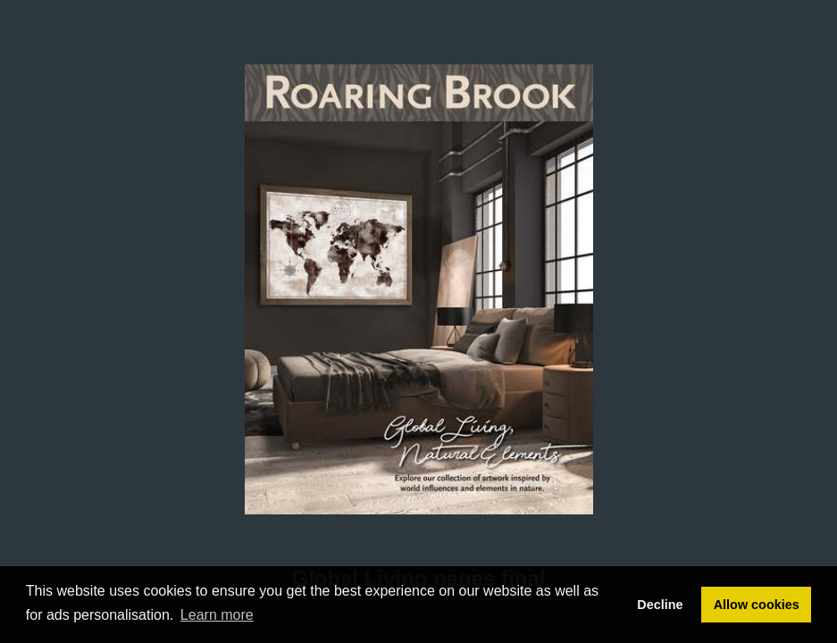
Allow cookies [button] (756, 604)
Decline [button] (659, 604)
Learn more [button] (217, 614)
